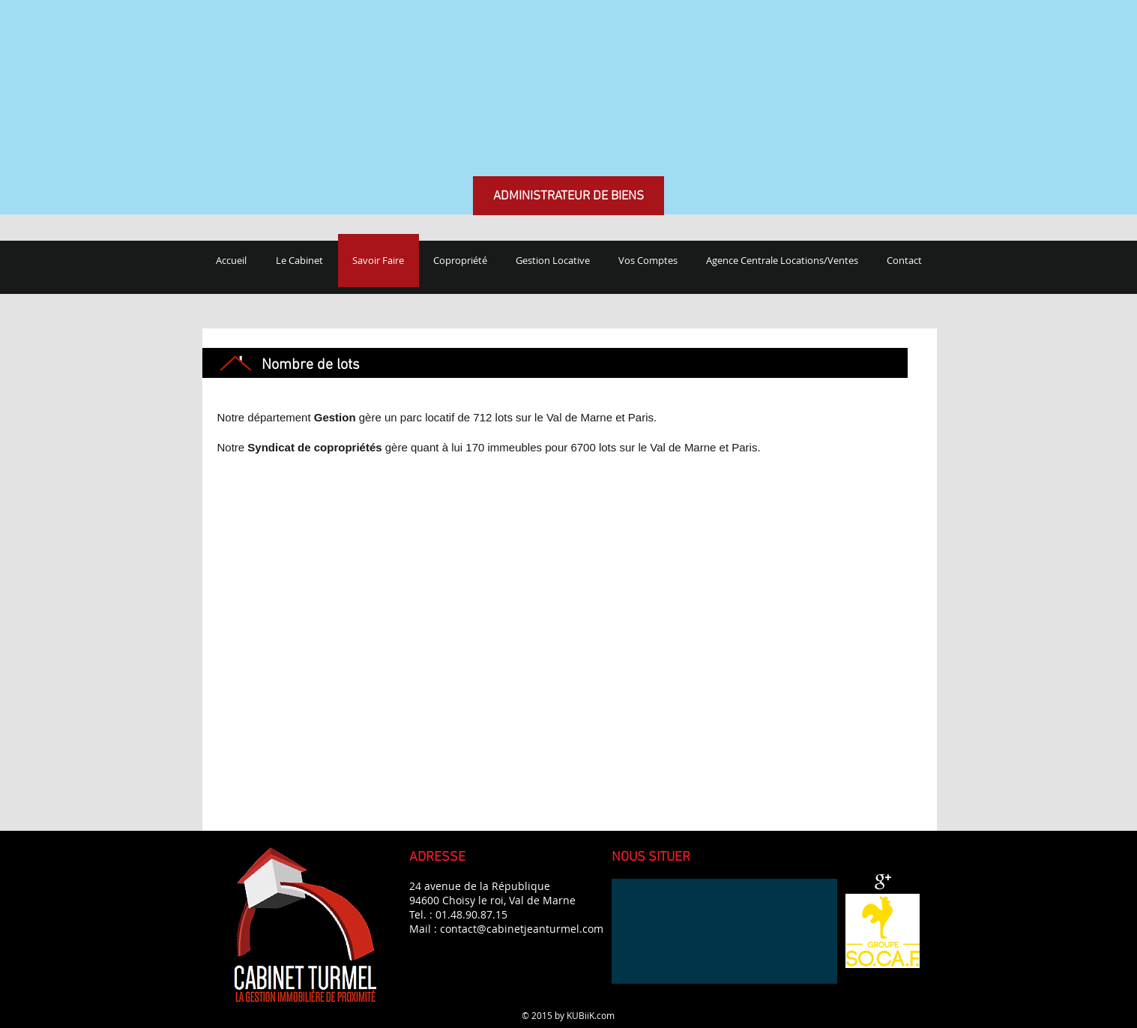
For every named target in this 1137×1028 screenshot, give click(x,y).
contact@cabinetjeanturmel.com (521, 929)
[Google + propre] (883, 882)
